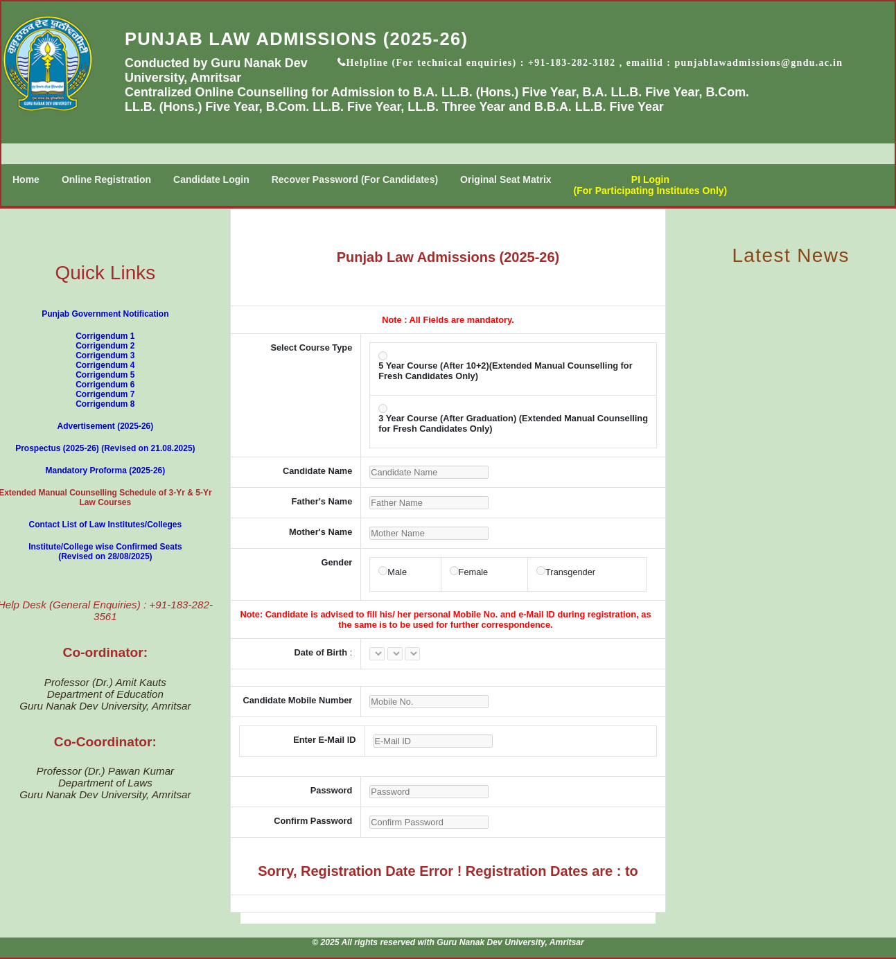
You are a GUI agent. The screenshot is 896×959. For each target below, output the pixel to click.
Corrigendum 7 (105, 394)
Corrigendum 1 (105, 336)
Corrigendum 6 (105, 384)
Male (397, 572)
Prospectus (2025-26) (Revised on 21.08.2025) (105, 448)
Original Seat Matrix (505, 179)
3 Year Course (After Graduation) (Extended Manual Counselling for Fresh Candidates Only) (513, 423)
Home (25, 179)
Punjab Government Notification (105, 314)
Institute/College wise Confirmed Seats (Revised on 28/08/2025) (105, 551)
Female (474, 572)
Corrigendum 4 (105, 365)
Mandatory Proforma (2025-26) (106, 470)
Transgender (570, 572)
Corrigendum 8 (105, 404)
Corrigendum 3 (105, 355)
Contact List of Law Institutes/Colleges (105, 524)
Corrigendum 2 (105, 346)
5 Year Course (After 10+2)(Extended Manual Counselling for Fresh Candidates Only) (505, 370)
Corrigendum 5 (105, 375)
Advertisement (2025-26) (106, 426)
